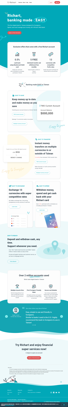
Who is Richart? (9, 392)
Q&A (18, 394)
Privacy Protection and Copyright (27, 401)
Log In (51, 2)
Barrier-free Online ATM (21, 399)
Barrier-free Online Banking (11, 399)
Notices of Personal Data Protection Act (13, 401)
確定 (64, 404)
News (8, 394)
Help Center (19, 392)
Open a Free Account (14, 32)
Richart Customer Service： (34, 392)
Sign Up (57, 2)
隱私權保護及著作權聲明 (9, 405)
